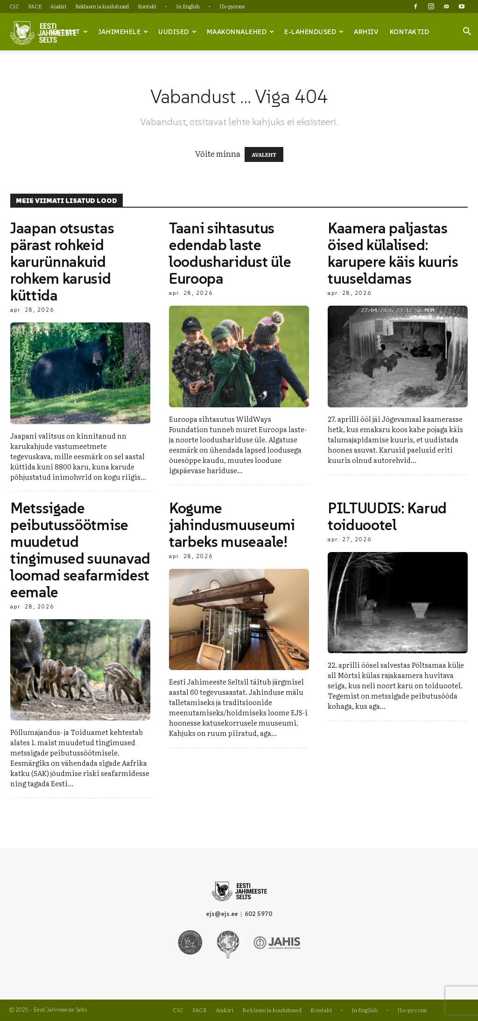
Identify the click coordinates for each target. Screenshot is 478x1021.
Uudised (177, 32)
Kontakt (147, 6)
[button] (467, 32)
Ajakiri (58, 6)
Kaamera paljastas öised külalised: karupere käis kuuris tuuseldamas (393, 253)
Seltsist (68, 32)
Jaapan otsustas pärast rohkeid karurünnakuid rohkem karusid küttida (62, 262)
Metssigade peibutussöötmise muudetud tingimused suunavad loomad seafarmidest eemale (80, 550)
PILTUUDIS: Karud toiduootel (387, 516)
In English (188, 6)
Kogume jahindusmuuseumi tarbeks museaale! (232, 525)
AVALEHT (264, 154)
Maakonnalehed (240, 32)
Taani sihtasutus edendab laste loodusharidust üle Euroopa (230, 253)
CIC (14, 6)
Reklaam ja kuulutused (102, 6)
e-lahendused (314, 32)
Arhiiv (366, 32)
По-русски (232, 6)
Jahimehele (123, 32)
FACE (35, 6)
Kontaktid (409, 32)
